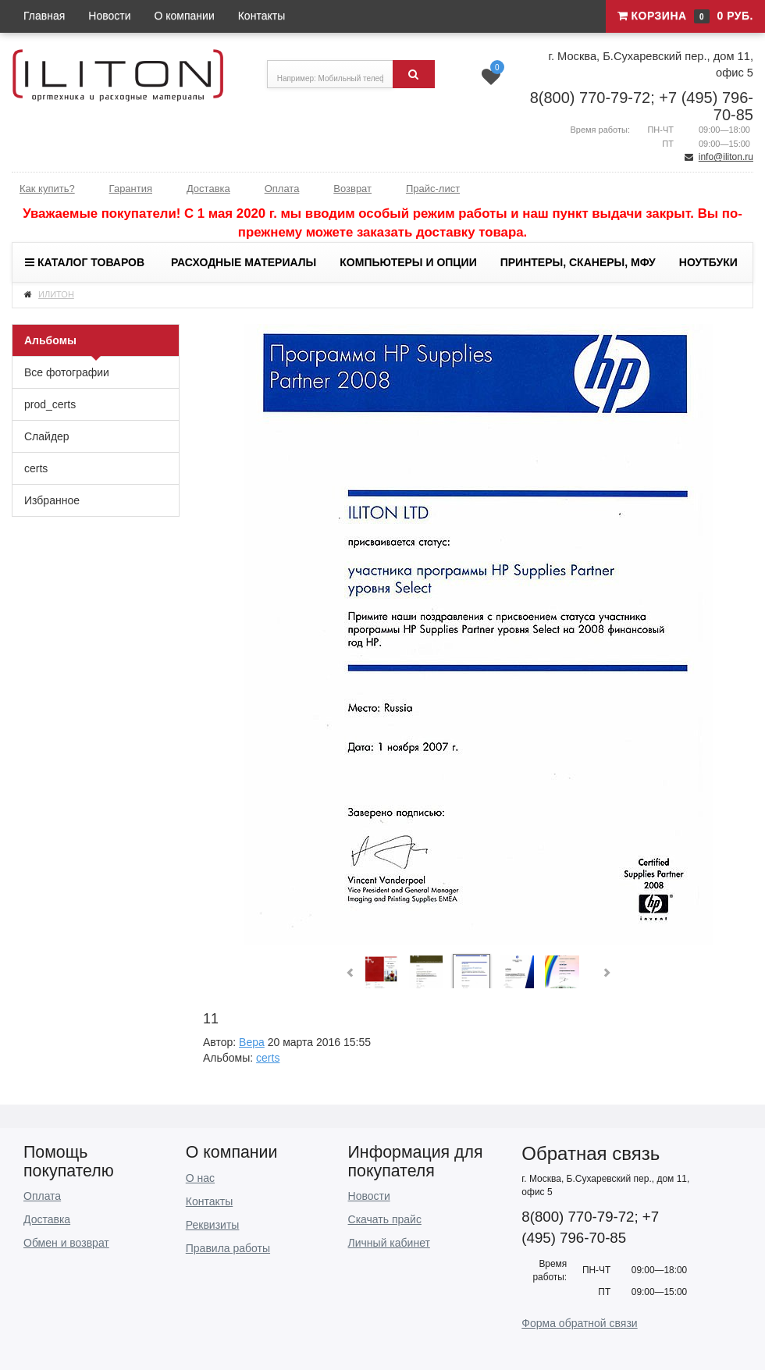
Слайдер (46, 436)
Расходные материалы (243, 262)
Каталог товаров (84, 262)
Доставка (208, 188)
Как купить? (47, 188)
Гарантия (130, 188)
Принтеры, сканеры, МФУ (578, 262)
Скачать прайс (385, 1219)
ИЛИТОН (56, 294)
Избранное (52, 500)
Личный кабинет (389, 1243)
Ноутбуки (708, 262)
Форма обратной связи (579, 1323)
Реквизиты (213, 1225)
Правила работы (228, 1248)
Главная (44, 15)
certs (36, 468)
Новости (109, 15)
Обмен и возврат (66, 1243)
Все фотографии (66, 372)
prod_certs (50, 404)
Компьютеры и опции (408, 262)
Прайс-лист (433, 188)
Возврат (352, 188)
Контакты (261, 15)
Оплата (282, 188)
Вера (252, 1042)
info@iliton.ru (726, 156)
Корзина (685, 16)
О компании (185, 15)
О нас (200, 1178)
